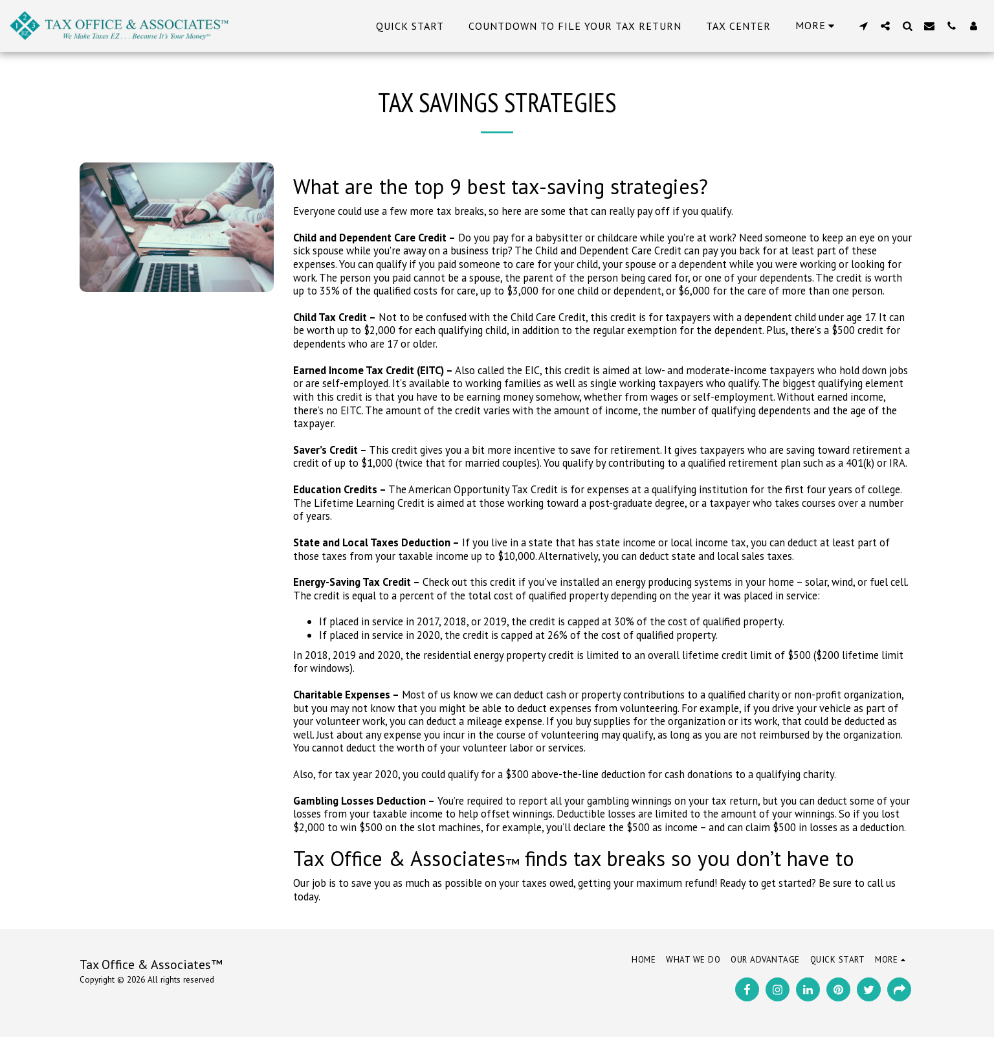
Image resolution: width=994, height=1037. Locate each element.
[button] (863, 25)
